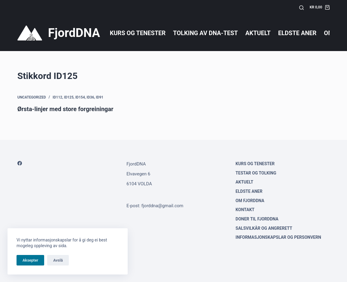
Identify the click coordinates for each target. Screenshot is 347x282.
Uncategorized (31, 97)
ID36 (90, 97)
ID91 (99, 97)
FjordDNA (74, 33)
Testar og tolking (256, 173)
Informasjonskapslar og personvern (278, 237)
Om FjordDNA (250, 200)
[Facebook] (19, 163)
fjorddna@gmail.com (163, 205)
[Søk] (301, 7)
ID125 (69, 97)
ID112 (57, 97)
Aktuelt (258, 33)
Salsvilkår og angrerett (264, 228)
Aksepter (30, 260)
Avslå (58, 260)
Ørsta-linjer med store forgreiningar (65, 109)
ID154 (80, 97)
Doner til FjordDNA (257, 219)
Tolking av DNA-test (205, 33)
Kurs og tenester (138, 33)
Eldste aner (297, 33)
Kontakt (245, 209)
